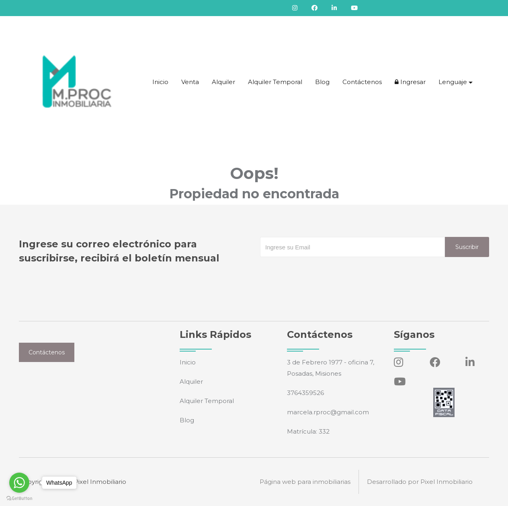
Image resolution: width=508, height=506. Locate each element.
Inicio (160, 82)
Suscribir (467, 247)
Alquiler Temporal (275, 82)
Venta (190, 82)
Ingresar (410, 82)
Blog (322, 82)
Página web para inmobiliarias (305, 481)
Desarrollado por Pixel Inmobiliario (420, 481)
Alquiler (223, 82)
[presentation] (321, 273)
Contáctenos (362, 82)
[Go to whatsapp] (19, 483)
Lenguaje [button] (452, 82)
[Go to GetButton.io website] (19, 498)
